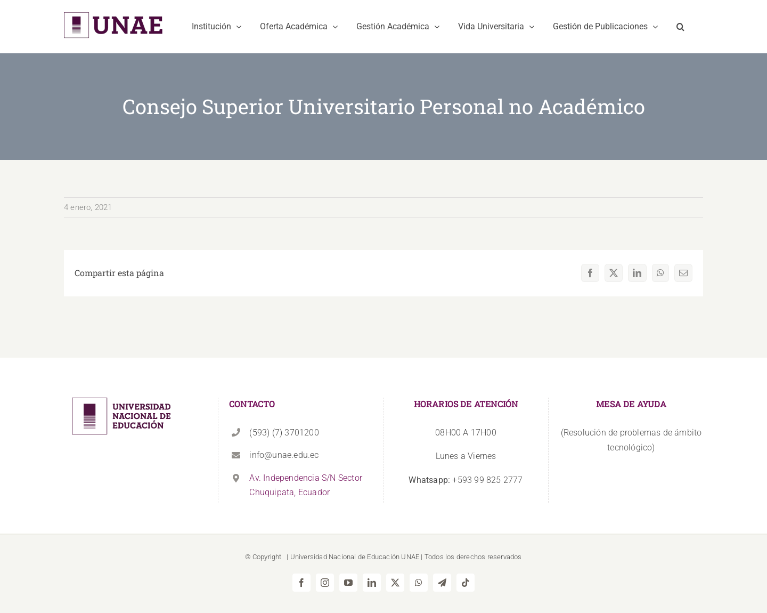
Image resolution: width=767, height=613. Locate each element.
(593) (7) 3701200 (284, 433)
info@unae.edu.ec (284, 455)
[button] (680, 26)
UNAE (410, 557)
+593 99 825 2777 (466, 480)
